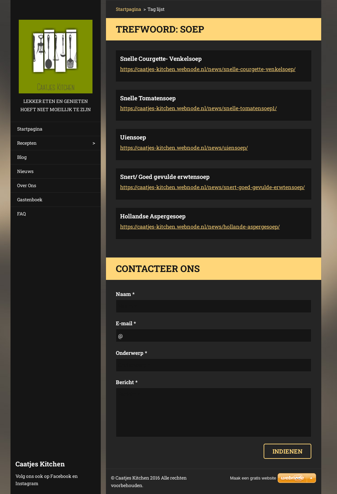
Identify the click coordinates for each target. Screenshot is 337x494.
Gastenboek (29, 199)
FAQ (21, 213)
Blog (22, 157)
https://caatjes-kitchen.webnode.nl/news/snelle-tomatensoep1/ (198, 108)
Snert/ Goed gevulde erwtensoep (165, 177)
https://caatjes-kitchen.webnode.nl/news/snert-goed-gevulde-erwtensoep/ (212, 187)
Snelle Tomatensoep (148, 98)
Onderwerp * (131, 352)
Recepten (27, 143)
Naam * (125, 293)
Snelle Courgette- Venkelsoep (161, 58)
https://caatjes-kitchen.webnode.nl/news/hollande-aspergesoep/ (200, 226)
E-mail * (126, 323)
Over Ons (26, 185)
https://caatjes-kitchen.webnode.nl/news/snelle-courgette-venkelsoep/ (208, 68)
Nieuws (25, 171)
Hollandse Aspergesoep (153, 216)
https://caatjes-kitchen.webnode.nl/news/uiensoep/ (184, 147)
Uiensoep (133, 137)
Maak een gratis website (253, 478)
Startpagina (29, 129)
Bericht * (127, 382)
